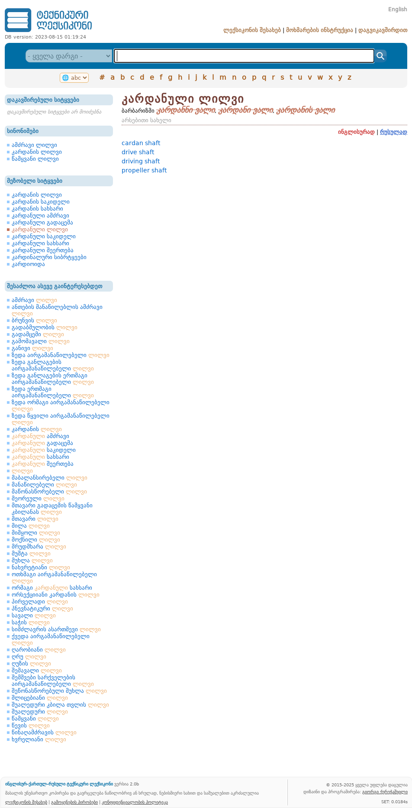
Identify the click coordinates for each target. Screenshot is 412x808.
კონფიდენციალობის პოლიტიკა (135, 802)
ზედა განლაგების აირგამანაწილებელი (53, 365)
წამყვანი (35, 718)
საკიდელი (44, 450)
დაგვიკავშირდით (382, 30)
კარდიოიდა (28, 264)
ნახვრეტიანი (41, 567)
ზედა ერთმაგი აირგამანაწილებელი (53, 392)
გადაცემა (42, 443)
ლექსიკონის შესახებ (252, 30)
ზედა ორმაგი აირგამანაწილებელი (60, 405)
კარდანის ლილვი (37, 152)
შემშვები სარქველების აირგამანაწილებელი (53, 680)
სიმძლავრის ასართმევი (56, 629)
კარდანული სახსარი (40, 243)
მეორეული (38, 498)
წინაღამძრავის (44, 732)
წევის (31, 725)
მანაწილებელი (44, 484)
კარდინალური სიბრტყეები (49, 257)
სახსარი (40, 457)
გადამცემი (38, 334)
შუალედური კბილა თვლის (60, 704)
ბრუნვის (34, 320)
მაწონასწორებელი (49, 491)
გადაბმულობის (44, 327)
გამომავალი (41, 341)
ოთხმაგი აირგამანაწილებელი (54, 577)
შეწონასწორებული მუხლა (59, 691)
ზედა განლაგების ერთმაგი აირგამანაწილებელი (53, 378)
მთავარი (35, 519)
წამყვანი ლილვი (35, 159)
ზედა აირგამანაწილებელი (60, 355)
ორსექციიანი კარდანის (56, 594)
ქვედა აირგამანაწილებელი (51, 639)
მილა (31, 525)
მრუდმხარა (39, 546)
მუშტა (31, 553)
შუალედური (40, 711)
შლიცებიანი (40, 697)
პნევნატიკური (42, 608)
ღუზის (31, 663)
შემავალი (37, 670)
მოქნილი (36, 539)
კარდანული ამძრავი (40, 215)
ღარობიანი (39, 649)
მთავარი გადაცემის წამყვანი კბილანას (52, 508)
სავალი (34, 615)
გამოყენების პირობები (74, 802)
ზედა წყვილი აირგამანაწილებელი (60, 418)
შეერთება (43, 464)
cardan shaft (141, 143)
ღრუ (29, 656)
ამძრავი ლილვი (34, 145)
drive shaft (138, 152)
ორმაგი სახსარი (52, 587)
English (397, 9)
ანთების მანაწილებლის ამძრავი (57, 310)
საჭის (31, 622)
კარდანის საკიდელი (41, 201)
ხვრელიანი (39, 739)
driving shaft (141, 161)
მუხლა (32, 560)
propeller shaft (144, 170)
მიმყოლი (36, 532)
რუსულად (393, 132)
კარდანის (37, 429)
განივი (32, 348)
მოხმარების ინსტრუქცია (319, 30)
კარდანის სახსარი (37, 208)
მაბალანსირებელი (49, 477)
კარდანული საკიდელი (44, 236)
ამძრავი (34, 300)
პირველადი (40, 601)
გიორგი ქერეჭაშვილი (385, 791)
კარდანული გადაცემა (42, 222)
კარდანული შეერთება (43, 250)
